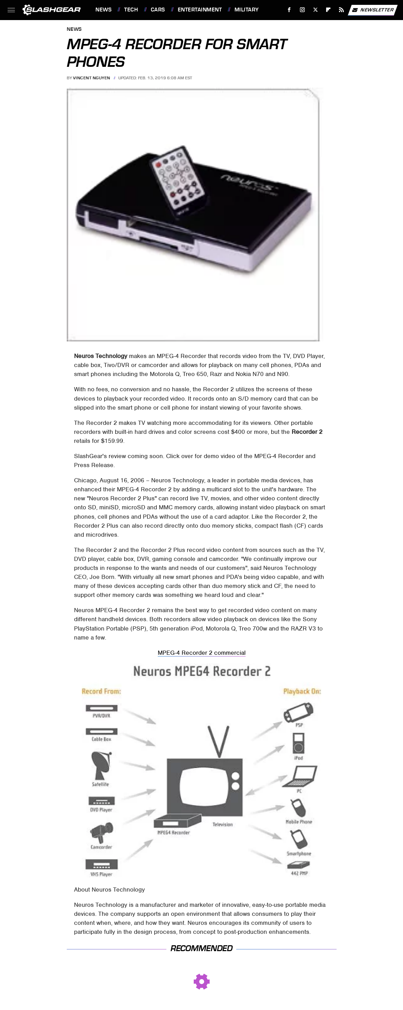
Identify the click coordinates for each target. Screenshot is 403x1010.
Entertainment (200, 10)
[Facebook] (289, 10)
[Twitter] (315, 10)
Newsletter (372, 10)
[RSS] (342, 10)
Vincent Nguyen (91, 77)
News (103, 10)
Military (247, 10)
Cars (158, 10)
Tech (131, 10)
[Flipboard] (328, 10)
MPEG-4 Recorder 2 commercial (202, 652)
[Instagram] (302, 10)
